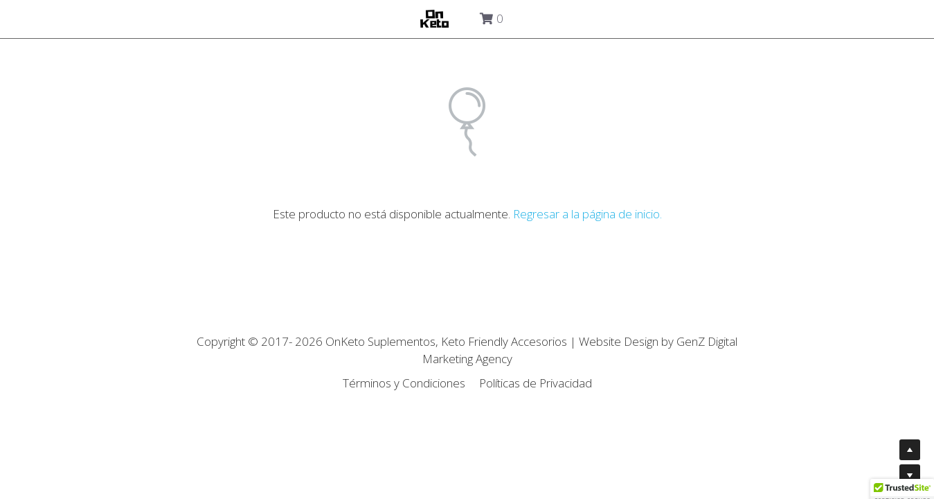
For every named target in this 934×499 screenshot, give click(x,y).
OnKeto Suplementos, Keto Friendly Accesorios (447, 341)
